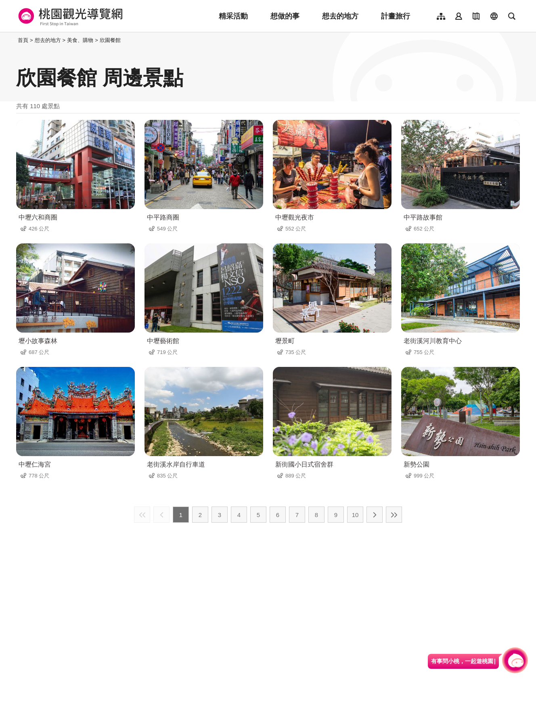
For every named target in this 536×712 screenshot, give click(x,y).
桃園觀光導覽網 (69, 16)
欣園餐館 (110, 40)
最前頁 (142, 515)
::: (14, 40)
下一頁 (374, 515)
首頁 (23, 40)
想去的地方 (340, 16)
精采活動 (233, 16)
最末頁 (394, 515)
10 (355, 514)
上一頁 (161, 515)
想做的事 (284, 16)
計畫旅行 (395, 16)
